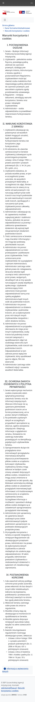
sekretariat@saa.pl (9, 688)
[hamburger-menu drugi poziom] (4, 20)
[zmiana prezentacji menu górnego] (32, 3)
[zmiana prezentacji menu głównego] (3, 3)
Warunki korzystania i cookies (17, 31)
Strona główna (8, 25)
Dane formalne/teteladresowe (17, 28)
